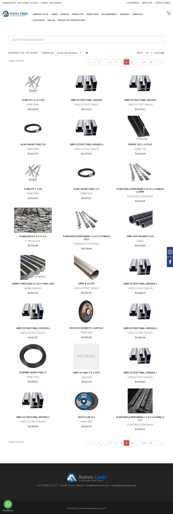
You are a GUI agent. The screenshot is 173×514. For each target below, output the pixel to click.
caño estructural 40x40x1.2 (33, 417)
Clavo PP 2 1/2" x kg (33, 100)
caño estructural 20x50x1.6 (140, 283)
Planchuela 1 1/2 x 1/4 (33, 236)
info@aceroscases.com (97, 485)
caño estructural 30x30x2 (140, 100)
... (104, 61)
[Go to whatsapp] (8, 504)
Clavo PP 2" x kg (33, 188)
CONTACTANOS (163, 2)
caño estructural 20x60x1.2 (140, 372)
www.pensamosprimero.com (93, 508)
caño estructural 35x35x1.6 (33, 328)
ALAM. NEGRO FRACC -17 (86, 188)
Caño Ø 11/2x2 (86, 283)
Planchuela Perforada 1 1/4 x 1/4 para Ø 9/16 (86, 238)
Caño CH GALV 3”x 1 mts (86, 372)
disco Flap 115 (86, 417)
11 (144, 61)
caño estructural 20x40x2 (86, 100)
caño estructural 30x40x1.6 (86, 144)
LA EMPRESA (133, 2)
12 (151, 61)
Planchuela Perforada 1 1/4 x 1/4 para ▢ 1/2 (140, 419)
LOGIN (44, 2)
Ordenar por (48, 52)
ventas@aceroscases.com (124, 485)
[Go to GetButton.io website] (8, 511)
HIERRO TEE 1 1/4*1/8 (140, 144)
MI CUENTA (55, 2)
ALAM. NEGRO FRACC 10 (33, 144)
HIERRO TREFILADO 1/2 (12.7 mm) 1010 (33, 283)
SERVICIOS (147, 2)
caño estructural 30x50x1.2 (140, 328)
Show (139, 52)
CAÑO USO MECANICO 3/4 (140, 236)
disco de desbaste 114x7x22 (86, 328)
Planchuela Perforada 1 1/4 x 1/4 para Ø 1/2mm (140, 190)
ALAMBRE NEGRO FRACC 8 (32, 372)
